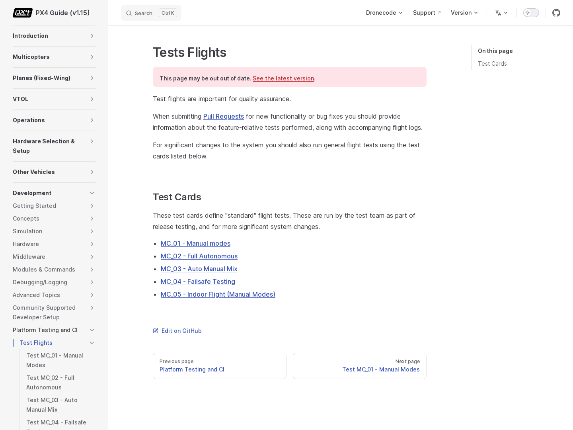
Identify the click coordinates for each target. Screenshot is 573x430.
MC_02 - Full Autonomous (199, 256)
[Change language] (501, 12)
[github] (556, 13)
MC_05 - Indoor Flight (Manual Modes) (218, 294)
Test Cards (492, 63)
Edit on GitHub (177, 330)
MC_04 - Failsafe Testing (198, 281)
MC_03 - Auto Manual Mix (199, 269)
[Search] (151, 13)
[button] (92, 35)
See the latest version (283, 78)
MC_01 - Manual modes (195, 243)
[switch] (531, 12)
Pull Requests (223, 116)
